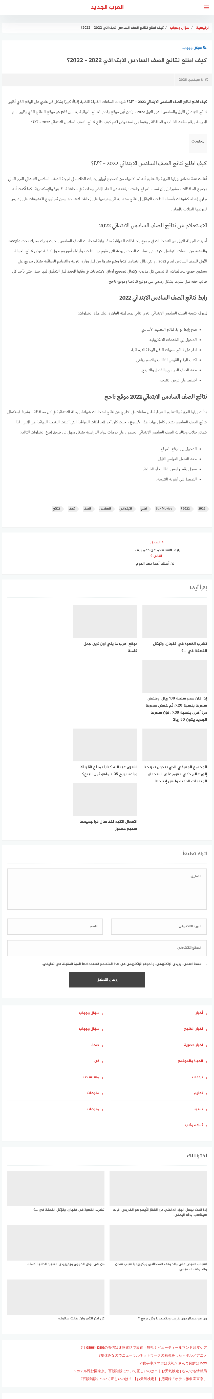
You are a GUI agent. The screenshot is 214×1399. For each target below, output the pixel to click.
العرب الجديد (107, 7)
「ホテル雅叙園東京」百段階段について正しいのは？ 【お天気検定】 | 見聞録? (143, 1271)
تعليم (198, 985)
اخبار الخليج (193, 921)
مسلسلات (91, 969)
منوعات (93, 985)
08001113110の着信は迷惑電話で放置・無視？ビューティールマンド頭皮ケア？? (144, 1239)
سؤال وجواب (194, 48)
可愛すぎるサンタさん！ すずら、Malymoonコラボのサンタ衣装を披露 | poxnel (142, 1316)
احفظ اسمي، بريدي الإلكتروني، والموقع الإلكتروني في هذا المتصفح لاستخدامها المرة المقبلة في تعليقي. (122, 856)
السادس (105, 509)
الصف (87, 509)
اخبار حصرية (193, 937)
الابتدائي (125, 509)
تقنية (198, 1001)
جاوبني (92, 1368)
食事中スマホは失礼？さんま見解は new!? (173, 1255)
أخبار (199, 905)
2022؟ (185, 509)
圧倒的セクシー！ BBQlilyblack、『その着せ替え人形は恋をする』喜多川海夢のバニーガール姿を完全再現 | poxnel (114, 1292)
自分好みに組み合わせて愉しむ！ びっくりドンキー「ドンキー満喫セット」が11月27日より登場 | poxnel (122, 1300)
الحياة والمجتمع (190, 953)
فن (96, 953)
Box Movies (164, 509)
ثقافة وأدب (194, 1017)
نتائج (56, 509)
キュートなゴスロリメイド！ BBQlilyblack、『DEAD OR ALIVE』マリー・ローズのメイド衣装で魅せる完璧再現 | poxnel (109, 1308)
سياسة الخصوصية (119, 1368)
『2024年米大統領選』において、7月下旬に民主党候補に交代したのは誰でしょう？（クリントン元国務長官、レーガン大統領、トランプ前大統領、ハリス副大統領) (108, 1326)
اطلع (143, 509)
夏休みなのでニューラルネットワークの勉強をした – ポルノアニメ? (153, 1247)
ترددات (197, 969)
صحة (95, 937)
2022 (201, 509)
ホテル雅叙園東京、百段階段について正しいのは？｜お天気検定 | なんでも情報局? (140, 1263)
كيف (72, 509)
